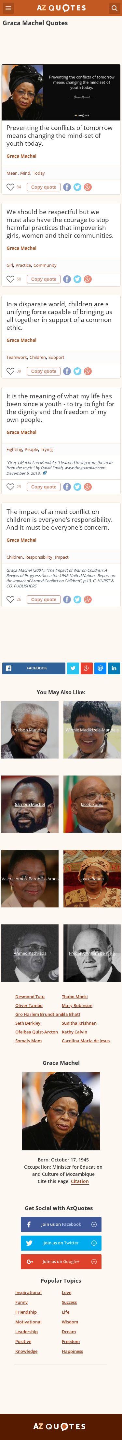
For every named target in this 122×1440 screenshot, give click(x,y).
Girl (10, 265)
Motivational (28, 1322)
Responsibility (38, 557)
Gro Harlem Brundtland (39, 1014)
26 (19, 599)
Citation (80, 1181)
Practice (23, 265)
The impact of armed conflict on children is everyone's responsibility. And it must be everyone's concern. (60, 519)
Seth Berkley (27, 1023)
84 (19, 187)
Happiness (72, 1351)
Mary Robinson (77, 1005)
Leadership (26, 1332)
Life (65, 1312)
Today (39, 173)
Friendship (26, 1312)
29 (19, 486)
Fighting (14, 449)
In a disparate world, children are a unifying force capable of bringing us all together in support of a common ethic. (59, 315)
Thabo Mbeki (75, 997)
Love (66, 1292)
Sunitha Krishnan (79, 1023)
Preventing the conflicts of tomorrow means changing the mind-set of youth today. (60, 135)
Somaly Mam (28, 1041)
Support (56, 357)
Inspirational (28, 1292)
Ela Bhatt (71, 1014)
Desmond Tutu (30, 997)
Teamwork (17, 357)
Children (38, 357)
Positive (23, 1341)
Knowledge (26, 1351)
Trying (47, 449)
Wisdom (70, 1322)
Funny (21, 1302)
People (31, 449)
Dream (69, 1332)
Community (45, 265)
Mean (12, 173)
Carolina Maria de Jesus (86, 1041)
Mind (25, 173)
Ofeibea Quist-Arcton (36, 1032)
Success (69, 1302)
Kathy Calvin (74, 1032)
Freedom (71, 1341)
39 (19, 371)
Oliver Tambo (29, 1005)
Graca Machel (21, 156)
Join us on (61, 1224)
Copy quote (43, 187)
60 (19, 279)
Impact (62, 557)
